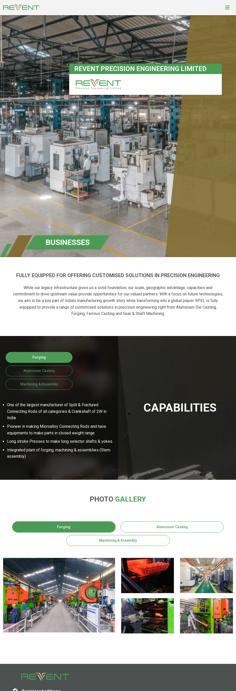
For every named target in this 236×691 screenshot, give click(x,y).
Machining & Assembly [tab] (39, 384)
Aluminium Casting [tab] (39, 371)
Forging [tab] (39, 357)
